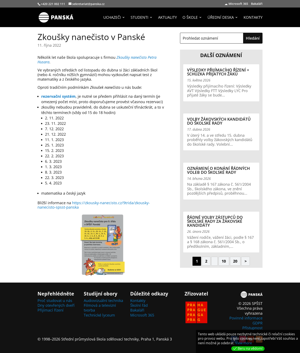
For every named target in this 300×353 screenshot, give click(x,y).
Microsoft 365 (238, 4)
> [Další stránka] (246, 261)
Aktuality (167, 18)
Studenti (139, 18)
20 (235, 261)
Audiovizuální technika (103, 300)
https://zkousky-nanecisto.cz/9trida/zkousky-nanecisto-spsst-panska (94, 205)
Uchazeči (112, 18)
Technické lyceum (99, 315)
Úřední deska (221, 18)
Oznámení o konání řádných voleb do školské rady (218, 170)
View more (243, 343)
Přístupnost (252, 327)
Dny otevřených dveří (56, 305)
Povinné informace (245, 317)
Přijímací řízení (51, 310)
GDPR (257, 322)
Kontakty (253, 18)
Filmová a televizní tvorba (100, 308)
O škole (190, 18)
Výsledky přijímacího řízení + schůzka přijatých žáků (218, 72)
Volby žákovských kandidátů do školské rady (219, 121)
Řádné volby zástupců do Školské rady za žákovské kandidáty (215, 221)
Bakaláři (257, 4)
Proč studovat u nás (55, 300)
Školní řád (139, 305)
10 (224, 261)
